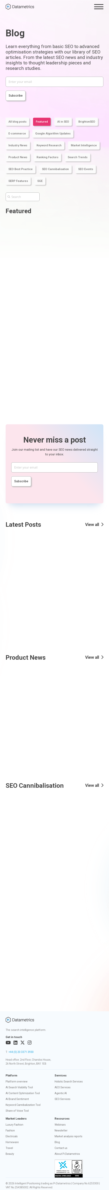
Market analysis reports (68, 1136)
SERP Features (18, 181)
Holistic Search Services (69, 1081)
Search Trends (77, 157)
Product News (17, 157)
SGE (40, 181)
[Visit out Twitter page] (22, 1042)
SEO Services (62, 1099)
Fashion (10, 1130)
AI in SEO (63, 121)
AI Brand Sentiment (17, 1099)
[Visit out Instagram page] (30, 1042)
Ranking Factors (47, 157)
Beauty (10, 1153)
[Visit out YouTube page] (8, 1042)
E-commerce (17, 133)
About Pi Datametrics (67, 1153)
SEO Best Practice (20, 169)
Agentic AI (61, 1093)
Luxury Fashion (14, 1124)
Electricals (12, 1136)
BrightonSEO (86, 121)
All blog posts (17, 121)
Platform (11, 1075)
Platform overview (17, 1081)
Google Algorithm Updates (53, 133)
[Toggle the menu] (98, 6)
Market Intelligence (84, 145)
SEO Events (85, 169)
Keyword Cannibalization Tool (23, 1104)
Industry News (17, 145)
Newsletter (61, 1130)
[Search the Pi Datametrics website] (23, 196)
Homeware (12, 1142)
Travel (9, 1148)
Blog (57, 1142)
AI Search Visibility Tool (19, 1087)
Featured (42, 121)
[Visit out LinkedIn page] (15, 1042)
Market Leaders (16, 1118)
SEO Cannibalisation (55, 169)
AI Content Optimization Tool (23, 1093)
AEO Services (63, 1087)
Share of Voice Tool (17, 1110)
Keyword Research (49, 145)
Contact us (61, 1148)
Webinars (60, 1124)
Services (61, 1075)
